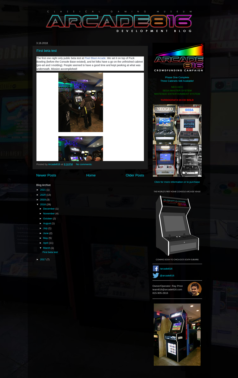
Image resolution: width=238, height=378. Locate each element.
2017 (43, 259)
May (46, 238)
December (49, 208)
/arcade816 (166, 268)
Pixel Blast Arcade (95, 58)
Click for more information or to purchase (177, 182)
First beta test (46, 51)
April (46, 242)
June (46, 233)
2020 (43, 194)
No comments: (84, 164)
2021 (43, 189)
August (47, 223)
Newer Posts (46, 175)
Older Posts (135, 175)
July (45, 228)
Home (91, 175)
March (47, 247)
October (48, 218)
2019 (43, 199)
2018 (43, 204)
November (49, 213)
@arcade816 (167, 275)
